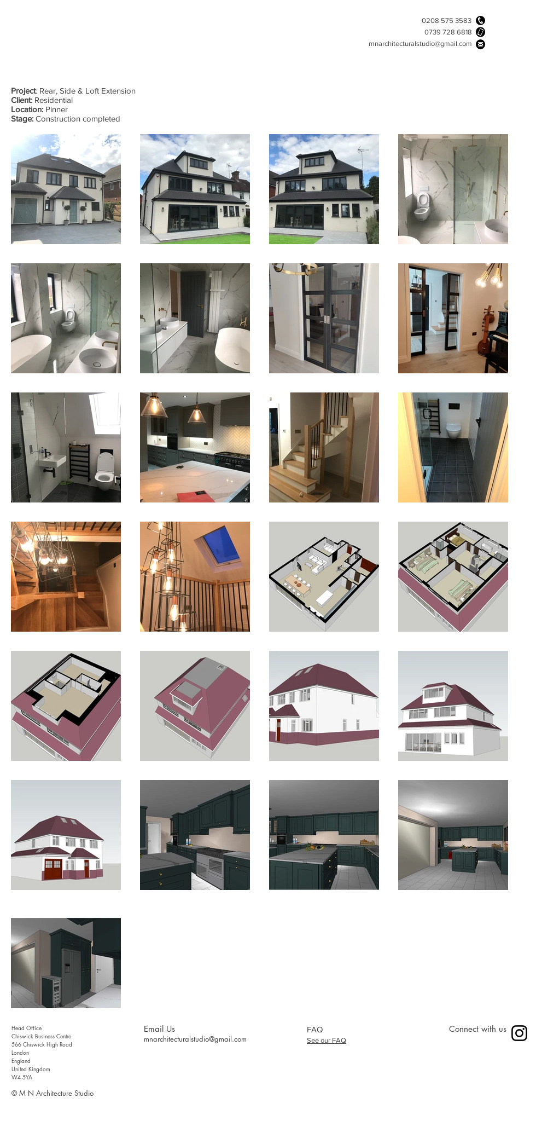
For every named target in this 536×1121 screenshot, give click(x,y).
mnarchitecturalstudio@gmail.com (420, 43)
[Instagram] (519, 1033)
